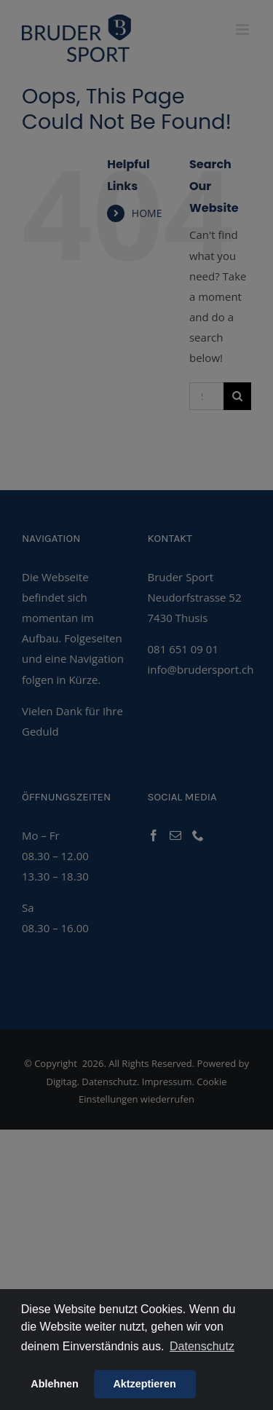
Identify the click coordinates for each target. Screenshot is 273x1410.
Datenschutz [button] (202, 1346)
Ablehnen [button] (55, 1384)
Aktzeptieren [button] (144, 1384)
